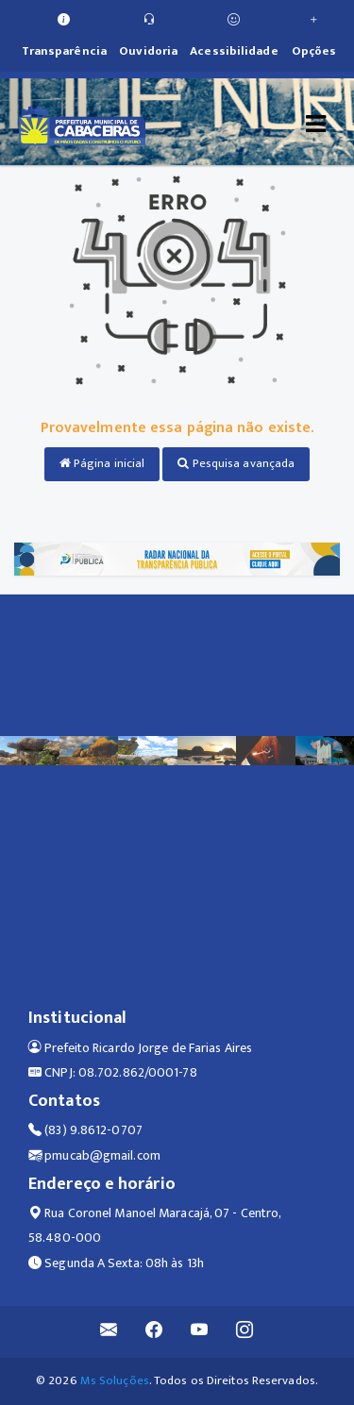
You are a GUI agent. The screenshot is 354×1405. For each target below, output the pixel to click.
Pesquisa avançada (236, 463)
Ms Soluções (114, 1380)
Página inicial (102, 463)
